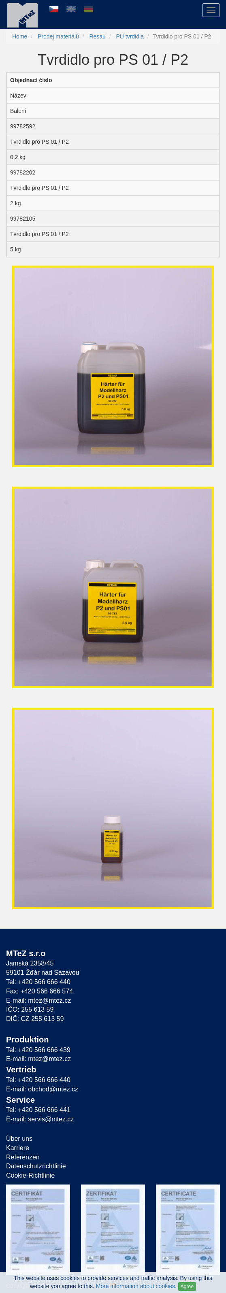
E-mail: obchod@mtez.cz (42, 1089)
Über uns (19, 1138)
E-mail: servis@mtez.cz (40, 1119)
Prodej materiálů (58, 36)
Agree (187, 1286)
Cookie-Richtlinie (30, 1175)
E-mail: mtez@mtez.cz (38, 1000)
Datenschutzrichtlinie (36, 1166)
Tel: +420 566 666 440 (38, 981)
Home (19, 36)
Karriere (17, 1147)
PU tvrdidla (129, 36)
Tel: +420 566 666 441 (38, 1109)
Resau (97, 36)
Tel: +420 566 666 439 (38, 1049)
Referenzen (23, 1157)
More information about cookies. (136, 1286)
